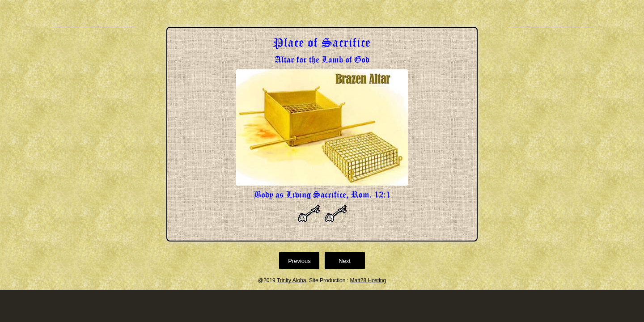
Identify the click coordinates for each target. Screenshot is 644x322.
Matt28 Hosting (368, 280)
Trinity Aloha (291, 280)
